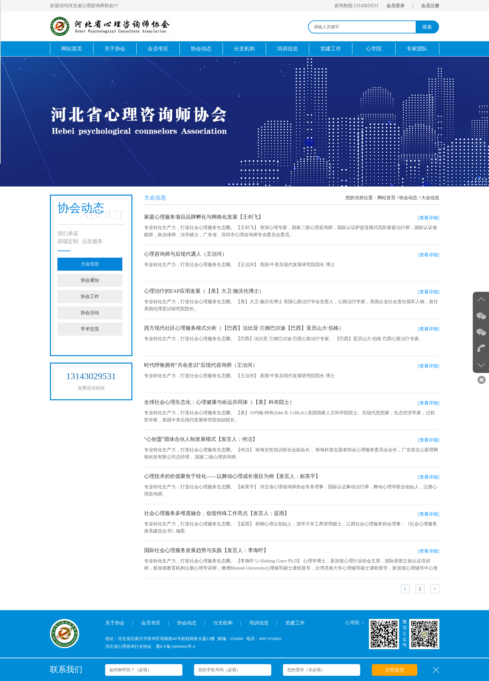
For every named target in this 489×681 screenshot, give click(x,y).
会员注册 (430, 5)
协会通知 (90, 280)
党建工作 (330, 48)
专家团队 (417, 48)
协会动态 (201, 48)
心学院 (374, 48)
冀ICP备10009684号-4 (175, 646)
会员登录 (395, 5)
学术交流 (90, 329)
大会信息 (90, 264)
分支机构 (244, 48)
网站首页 (71, 48)
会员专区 (158, 48)
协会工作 (90, 296)
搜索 (427, 27)
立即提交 (394, 670)
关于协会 (114, 48)
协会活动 (90, 312)
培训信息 (287, 48)
